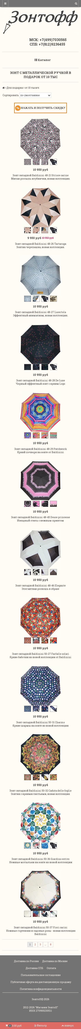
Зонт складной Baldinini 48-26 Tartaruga (40, 243)
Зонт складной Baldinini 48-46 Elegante (40, 585)
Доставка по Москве (55, 961)
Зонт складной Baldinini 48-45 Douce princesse (40, 517)
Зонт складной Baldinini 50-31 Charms (40, 722)
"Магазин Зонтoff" (46, 1007)
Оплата (51, 968)
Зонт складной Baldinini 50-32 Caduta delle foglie (40, 790)
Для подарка (15, 87)
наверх (68, 1025)
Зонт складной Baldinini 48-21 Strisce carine (41, 175)
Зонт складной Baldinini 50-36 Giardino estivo (40, 859)
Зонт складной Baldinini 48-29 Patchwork (40, 449)
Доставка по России (26, 961)
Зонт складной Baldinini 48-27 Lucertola (40, 312)
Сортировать (11, 95)
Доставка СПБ (34, 968)
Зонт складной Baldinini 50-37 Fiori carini (40, 927)
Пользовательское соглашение (40, 975)
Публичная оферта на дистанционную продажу (40, 982)
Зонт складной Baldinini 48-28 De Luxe (40, 380)
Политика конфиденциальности (40, 989)
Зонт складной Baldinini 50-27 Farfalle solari (40, 653)
